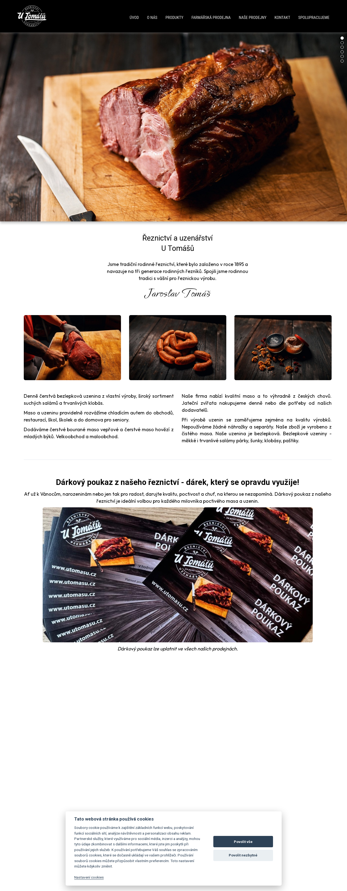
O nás (152, 17)
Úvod (134, 17)
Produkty (174, 17)
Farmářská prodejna (211, 17)
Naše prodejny (252, 17)
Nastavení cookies (89, 877)
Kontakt (282, 17)
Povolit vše (243, 842)
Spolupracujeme (313, 17)
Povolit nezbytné (243, 855)
